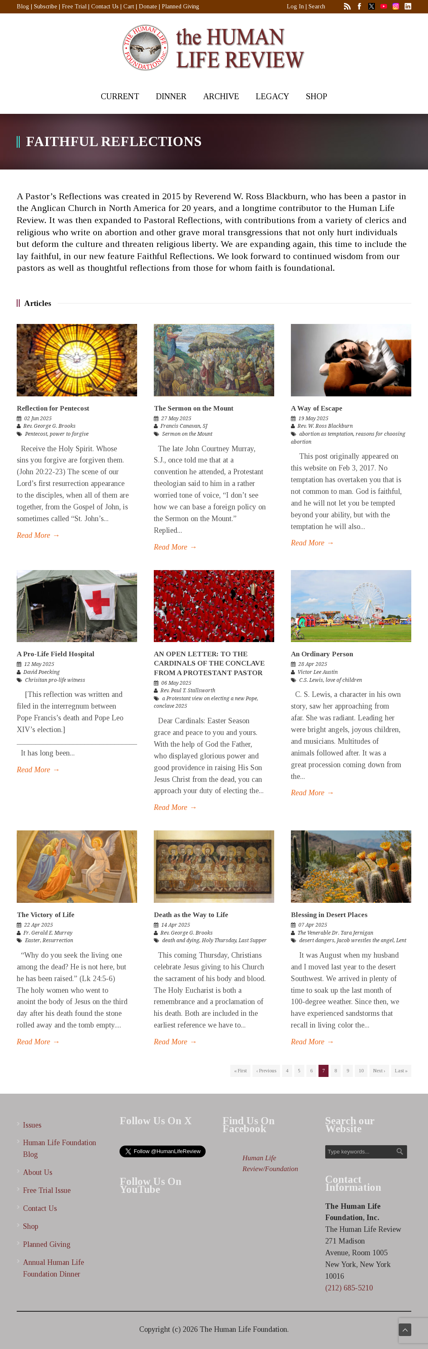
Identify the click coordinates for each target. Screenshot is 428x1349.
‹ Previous (266, 1071)
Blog (23, 6)
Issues (32, 1125)
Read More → (38, 535)
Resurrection (58, 940)
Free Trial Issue (47, 1190)
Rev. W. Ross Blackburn (325, 426)
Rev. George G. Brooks (49, 426)
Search (316, 6)
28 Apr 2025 (312, 664)
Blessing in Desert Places (329, 915)
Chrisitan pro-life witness (55, 680)
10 (361, 1071)
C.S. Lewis (311, 680)
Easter (32, 940)
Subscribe (45, 6)
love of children (344, 680)
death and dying (180, 940)
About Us (37, 1172)
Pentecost (36, 434)
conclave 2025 (170, 706)
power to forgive (69, 434)
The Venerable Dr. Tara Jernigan (335, 933)
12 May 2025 (39, 664)
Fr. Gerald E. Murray (47, 933)
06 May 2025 (176, 683)
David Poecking (41, 672)
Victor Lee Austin (318, 672)
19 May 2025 (313, 418)
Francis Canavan (180, 426)
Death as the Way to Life (191, 915)
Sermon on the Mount (187, 434)
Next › (379, 1071)
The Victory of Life (45, 915)
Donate (148, 6)
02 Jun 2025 (38, 418)
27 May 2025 (176, 418)
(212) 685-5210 (349, 1288)
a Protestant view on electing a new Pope (209, 698)
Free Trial (74, 6)
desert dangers (316, 940)
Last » (401, 1071)
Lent (401, 940)
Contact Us (105, 6)
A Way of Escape (316, 408)
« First (240, 1071)
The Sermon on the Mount (193, 408)
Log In (295, 6)
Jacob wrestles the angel (365, 940)
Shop (30, 1226)
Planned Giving (180, 6)
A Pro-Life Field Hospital (55, 654)
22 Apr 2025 (38, 925)
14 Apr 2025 (175, 925)
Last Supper (253, 940)
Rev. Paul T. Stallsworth (187, 691)
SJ (205, 426)
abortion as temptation (326, 434)
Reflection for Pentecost (53, 408)
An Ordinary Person (322, 654)
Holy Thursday (219, 940)
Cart (128, 6)
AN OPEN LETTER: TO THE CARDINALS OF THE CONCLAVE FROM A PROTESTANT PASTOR (209, 663)
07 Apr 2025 (312, 925)
